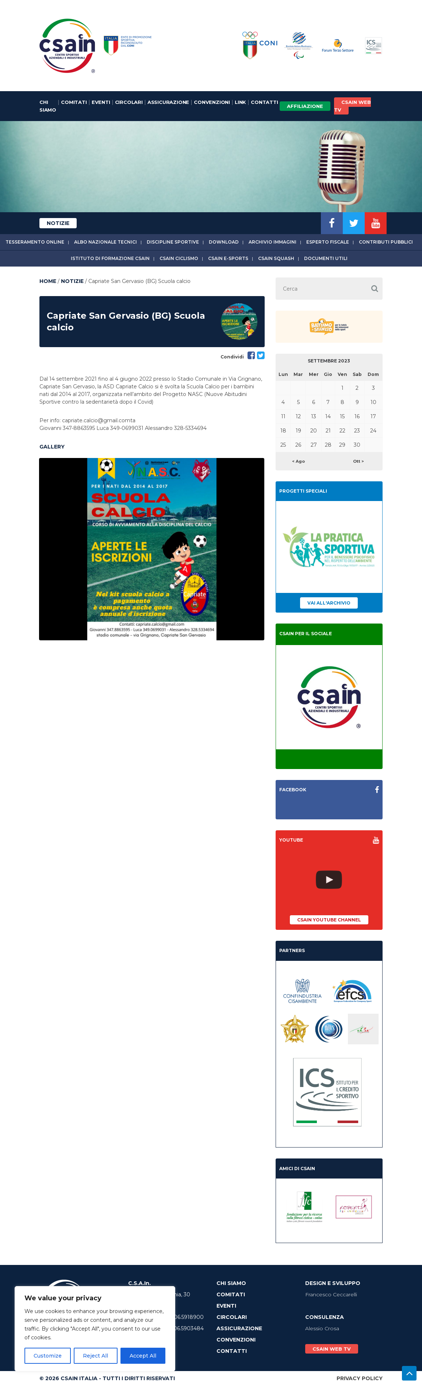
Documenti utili (326, 258)
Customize (48, 1355)
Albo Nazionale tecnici (105, 242)
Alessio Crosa (322, 1328)
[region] (95, 1328)
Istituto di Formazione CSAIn (110, 258)
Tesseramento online (34, 242)
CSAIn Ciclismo (179, 258)
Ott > (358, 461)
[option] (151, 549)
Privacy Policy (360, 1378)
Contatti (264, 102)
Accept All (143, 1355)
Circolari (129, 102)
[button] (375, 288)
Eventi (101, 102)
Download (224, 242)
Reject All (95, 1355)
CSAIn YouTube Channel (329, 920)
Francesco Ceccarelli (331, 1294)
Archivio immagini (272, 242)
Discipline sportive (173, 242)
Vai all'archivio (328, 603)
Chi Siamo (47, 106)
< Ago (298, 461)
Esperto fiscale (327, 242)
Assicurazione (168, 102)
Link (240, 102)
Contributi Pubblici (386, 242)
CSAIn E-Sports (228, 258)
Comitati (74, 102)
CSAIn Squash (276, 258)
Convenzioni (212, 102)
